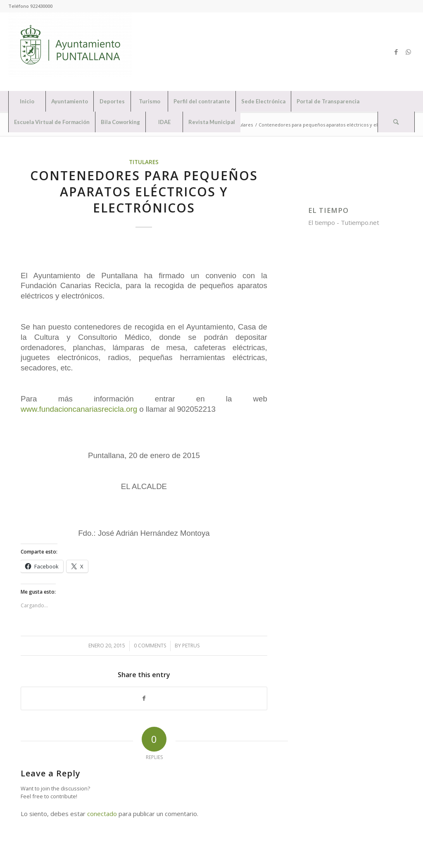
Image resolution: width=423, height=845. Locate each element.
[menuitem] (26, 101)
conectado (102, 813)
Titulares (144, 162)
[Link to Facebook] (396, 51)
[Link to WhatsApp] (408, 51)
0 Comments (150, 645)
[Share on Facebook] (144, 698)
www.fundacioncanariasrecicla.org (79, 409)
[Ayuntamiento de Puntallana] (70, 51)
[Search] (396, 122)
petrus (191, 645)
